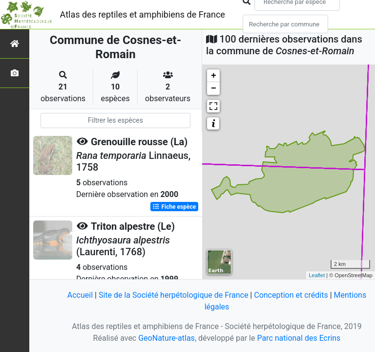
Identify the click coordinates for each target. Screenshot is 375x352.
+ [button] (213, 76)
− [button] (213, 88)
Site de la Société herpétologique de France (173, 295)
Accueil (80, 295)
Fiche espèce (174, 206)
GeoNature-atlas (166, 338)
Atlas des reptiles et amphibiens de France (142, 14)
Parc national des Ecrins (298, 338)
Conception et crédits (291, 295)
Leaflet (317, 275)
